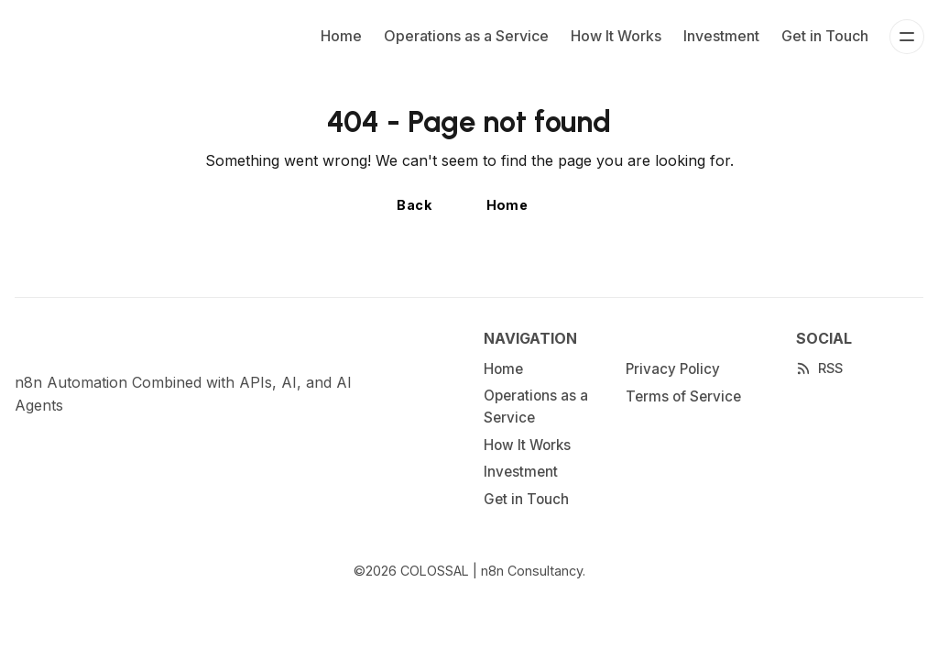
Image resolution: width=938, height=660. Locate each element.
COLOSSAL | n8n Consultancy (491, 570)
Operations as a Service (466, 36)
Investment (721, 36)
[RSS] (819, 368)
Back (414, 205)
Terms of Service (683, 396)
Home (341, 36)
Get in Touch (824, 36)
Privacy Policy (673, 369)
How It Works (616, 36)
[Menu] (906, 36)
